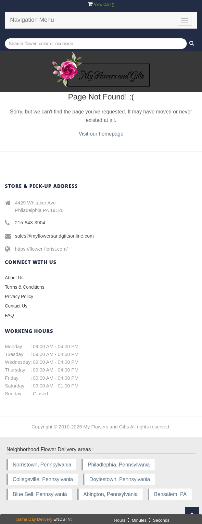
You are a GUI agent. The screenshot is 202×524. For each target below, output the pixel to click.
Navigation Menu (32, 20)
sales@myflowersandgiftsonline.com (54, 236)
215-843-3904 (30, 222)
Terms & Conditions (24, 287)
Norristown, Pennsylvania (42, 464)
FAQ (9, 315)
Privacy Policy (19, 296)
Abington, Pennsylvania (110, 494)
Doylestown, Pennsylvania (119, 479)
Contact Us (16, 305)
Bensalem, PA (170, 494)
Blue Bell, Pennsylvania (40, 494)
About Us (14, 277)
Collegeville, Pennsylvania (43, 479)
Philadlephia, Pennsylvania (119, 464)
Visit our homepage (101, 134)
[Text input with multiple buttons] (96, 43)
